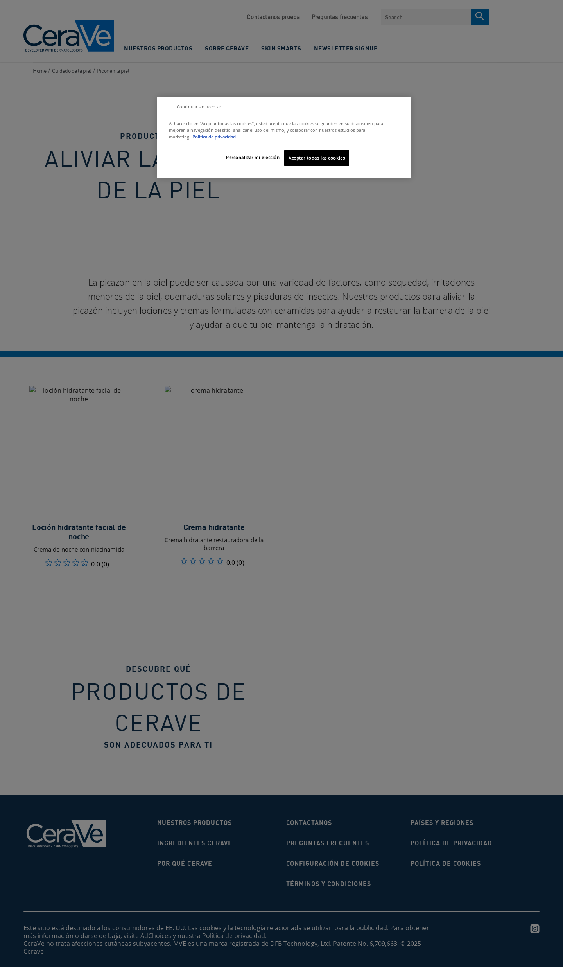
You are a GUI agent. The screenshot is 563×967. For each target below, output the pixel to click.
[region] (284, 137)
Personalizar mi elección (253, 157)
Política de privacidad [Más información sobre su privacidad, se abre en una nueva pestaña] (214, 137)
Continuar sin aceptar (199, 107)
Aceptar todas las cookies (317, 158)
